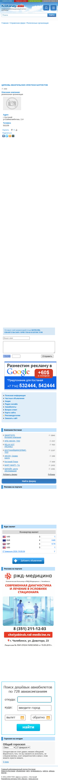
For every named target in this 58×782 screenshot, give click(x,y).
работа (45, 771)
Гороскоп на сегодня (13, 739)
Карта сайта (10, 413)
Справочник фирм (17, 23)
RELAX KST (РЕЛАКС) (9, 446)
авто (28, 771)
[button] (51, 15)
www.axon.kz (33, 779)
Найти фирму (29, 481)
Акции (8, 401)
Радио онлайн (11, 404)
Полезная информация (15, 396)
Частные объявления (14, 398)
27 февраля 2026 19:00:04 (14, 551)
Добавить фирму (10, 474)
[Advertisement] (17, 508)
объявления (20, 771)
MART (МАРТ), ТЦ (12, 465)
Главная (5, 23)
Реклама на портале (13, 487)
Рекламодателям (12, 415)
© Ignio (6, 762)
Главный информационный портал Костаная (18, 769)
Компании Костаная (13, 430)
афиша (51, 771)
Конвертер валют (29, 532)
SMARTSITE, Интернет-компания (13, 436)
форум (3, 773)
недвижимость (36, 771)
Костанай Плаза (11, 462)
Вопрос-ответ (11, 410)
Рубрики (51, 474)
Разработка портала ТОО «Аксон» (14, 779)
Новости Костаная (8, 771)
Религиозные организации (38, 23)
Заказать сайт (11, 418)
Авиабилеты (10, 407)
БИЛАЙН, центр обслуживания (11, 470)
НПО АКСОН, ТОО (12, 441)
